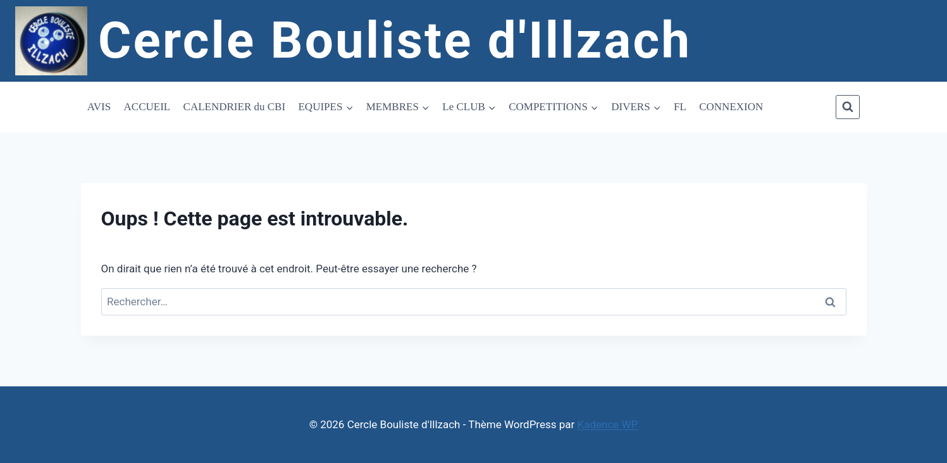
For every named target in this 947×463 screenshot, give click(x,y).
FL (680, 107)
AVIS (99, 107)
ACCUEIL (147, 107)
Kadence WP (608, 424)
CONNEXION (731, 107)
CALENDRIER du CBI (234, 107)
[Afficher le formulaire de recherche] (848, 107)
